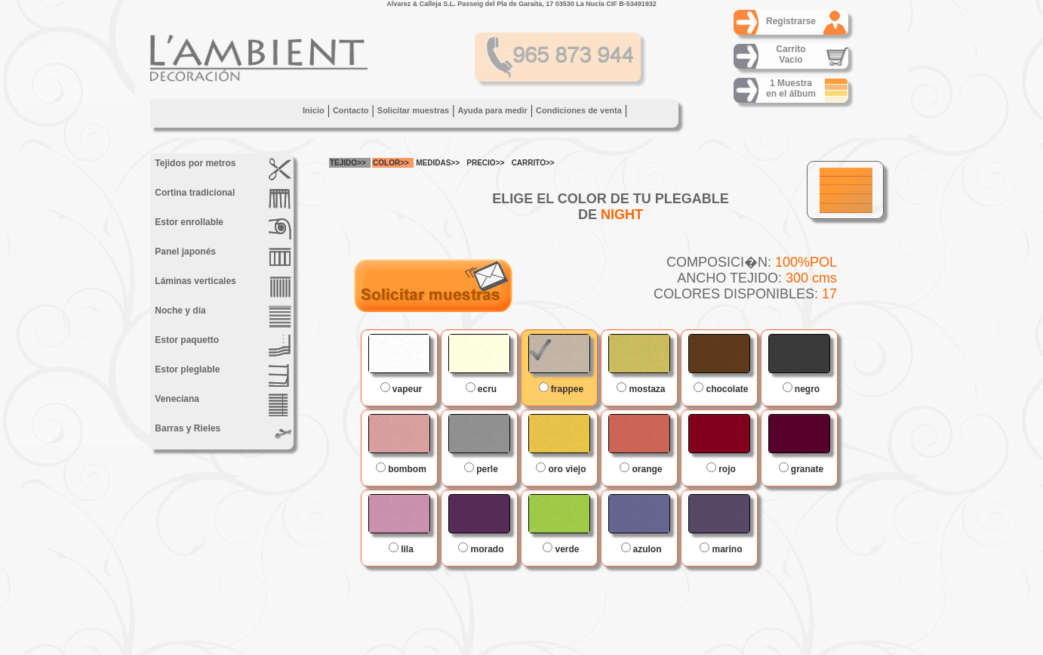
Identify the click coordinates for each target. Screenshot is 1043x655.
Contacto (351, 110)
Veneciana (221, 405)
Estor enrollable (221, 228)
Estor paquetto (221, 346)
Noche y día (221, 316)
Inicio (314, 110)
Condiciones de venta (579, 110)
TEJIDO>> (348, 163)
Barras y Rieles (221, 434)
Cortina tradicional (221, 198)
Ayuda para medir (492, 110)
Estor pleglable (221, 375)
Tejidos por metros (221, 169)
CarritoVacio (790, 54)
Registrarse (791, 21)
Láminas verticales (221, 287)
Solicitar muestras (413, 110)
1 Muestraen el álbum (791, 88)
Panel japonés (221, 257)
